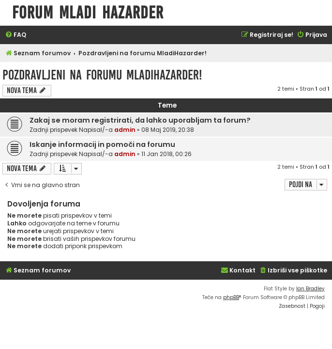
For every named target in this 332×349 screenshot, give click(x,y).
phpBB (231, 297)
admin (125, 130)
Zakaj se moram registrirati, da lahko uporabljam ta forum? (140, 120)
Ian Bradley (310, 288)
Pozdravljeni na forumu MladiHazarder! (102, 74)
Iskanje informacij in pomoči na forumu (102, 144)
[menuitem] (15, 35)
